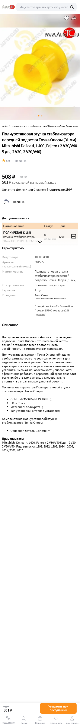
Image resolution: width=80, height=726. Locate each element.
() (50, 298)
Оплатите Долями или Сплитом (37, 190)
